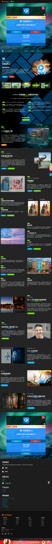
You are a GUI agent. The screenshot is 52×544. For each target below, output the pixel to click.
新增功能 (26, 51)
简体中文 (27, 27)
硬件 (6, 468)
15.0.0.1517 (8, 483)
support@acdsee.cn (12, 529)
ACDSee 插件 (4, 502)
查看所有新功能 (26, 119)
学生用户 (17, 522)
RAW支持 (30, 522)
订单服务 (30, 525)
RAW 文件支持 (5, 499)
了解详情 (3, 144)
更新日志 (4, 480)
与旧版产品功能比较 (26, 40)
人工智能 (16, 85)
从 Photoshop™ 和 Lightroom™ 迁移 (8, 498)
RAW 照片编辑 (35, 85)
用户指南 (4, 491)
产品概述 (32, 51)
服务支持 (38, 51)
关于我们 (42, 519)
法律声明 (42, 522)
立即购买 (35, 32)
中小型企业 (17, 519)
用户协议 (42, 525)
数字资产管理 (5, 519)
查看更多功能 (30, 362)
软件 (6, 471)
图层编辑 (26, 85)
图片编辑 (4, 522)
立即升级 (26, 44)
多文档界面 (45, 85)
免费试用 (16, 32)
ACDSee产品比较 (5, 505)
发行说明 (4, 479)
